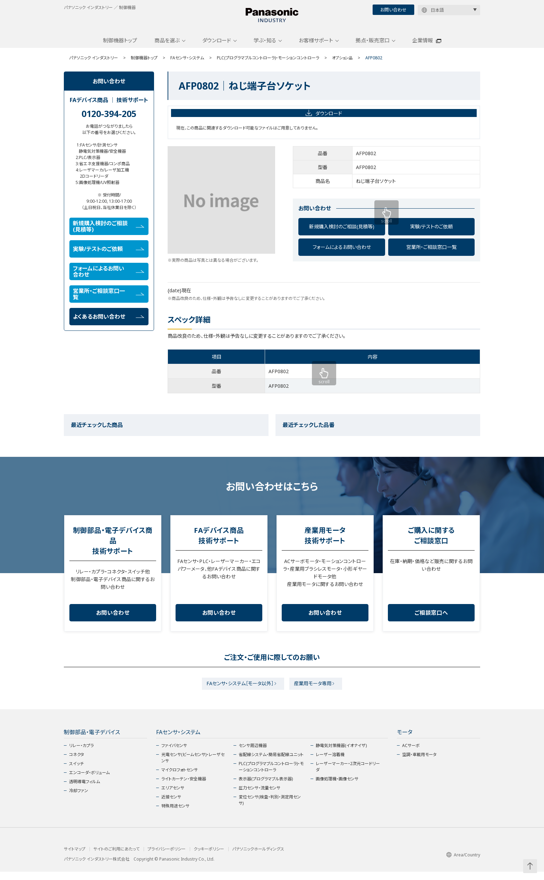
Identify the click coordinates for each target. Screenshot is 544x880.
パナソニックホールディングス (258, 857)
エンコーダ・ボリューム (89, 781)
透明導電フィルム (84, 790)
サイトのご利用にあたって (116, 857)
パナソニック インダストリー (93, 63)
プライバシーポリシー (166, 857)
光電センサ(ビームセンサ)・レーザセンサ (192, 766)
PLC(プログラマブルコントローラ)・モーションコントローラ (268, 63)
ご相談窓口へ (431, 618)
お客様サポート (316, 46)
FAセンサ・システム (187, 63)
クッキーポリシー (209, 857)
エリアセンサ (172, 796)
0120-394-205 (109, 119)
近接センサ (171, 805)
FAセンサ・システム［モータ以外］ (237, 690)
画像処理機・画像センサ (337, 787)
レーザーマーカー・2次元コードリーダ (348, 775)
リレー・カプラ (81, 754)
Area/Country (463, 863)
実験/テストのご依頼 (431, 232)
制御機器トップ (120, 46)
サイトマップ (74, 857)
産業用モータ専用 (315, 690)
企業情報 (422, 46)
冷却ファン (78, 799)
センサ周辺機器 (253, 754)
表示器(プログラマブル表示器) (266, 787)
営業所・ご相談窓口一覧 (431, 253)
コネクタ (76, 763)
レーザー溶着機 (330, 763)
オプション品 (343, 63)
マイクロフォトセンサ (179, 778)
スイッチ (76, 772)
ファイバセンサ (174, 754)
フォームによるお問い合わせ (342, 253)
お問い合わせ (393, 10)
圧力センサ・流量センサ (259, 796)
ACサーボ (411, 754)
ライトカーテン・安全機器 (183, 787)
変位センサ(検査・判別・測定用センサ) (270, 808)
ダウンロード (216, 46)
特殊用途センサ (175, 814)
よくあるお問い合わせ (108, 322)
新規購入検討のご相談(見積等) (341, 232)
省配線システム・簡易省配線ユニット (271, 763)
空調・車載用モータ (419, 763)
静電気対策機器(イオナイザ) (341, 754)
